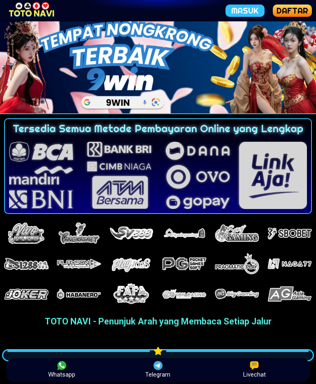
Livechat (254, 369)
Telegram (157, 369)
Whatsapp (61, 369)
